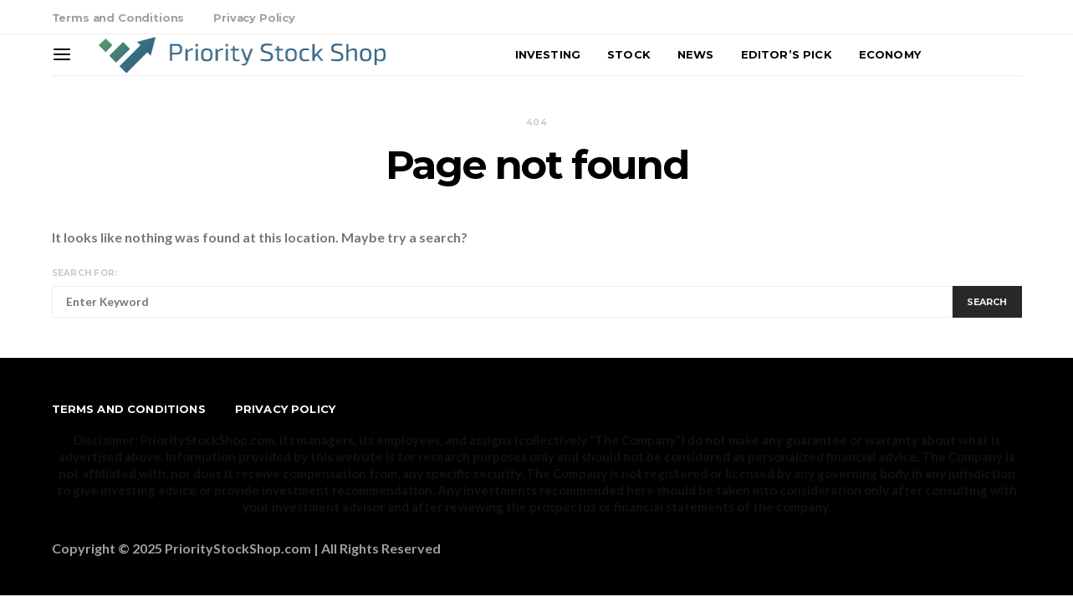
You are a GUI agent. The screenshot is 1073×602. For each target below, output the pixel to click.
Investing (547, 54)
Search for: (85, 273)
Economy (890, 54)
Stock (629, 54)
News (695, 54)
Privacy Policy (254, 17)
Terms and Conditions (118, 17)
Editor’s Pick (786, 54)
